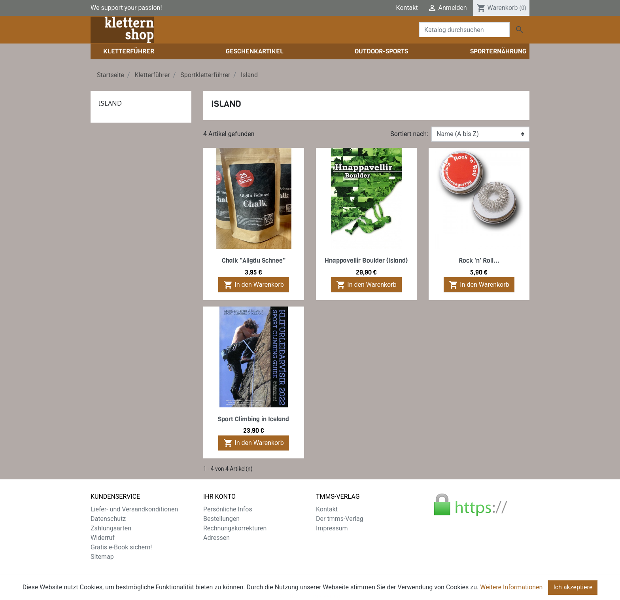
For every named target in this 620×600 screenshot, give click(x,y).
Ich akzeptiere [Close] (572, 592)
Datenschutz (108, 518)
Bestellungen (221, 518)
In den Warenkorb (253, 285)
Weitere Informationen (511, 592)
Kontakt (407, 7)
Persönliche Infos (227, 509)
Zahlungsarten (111, 528)
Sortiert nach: (409, 134)
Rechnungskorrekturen (235, 528)
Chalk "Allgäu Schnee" (253, 260)
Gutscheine (219, 547)
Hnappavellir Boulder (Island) (366, 260)
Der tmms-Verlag (339, 518)
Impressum (332, 528)
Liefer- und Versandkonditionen (134, 509)
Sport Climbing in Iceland (253, 419)
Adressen (216, 537)
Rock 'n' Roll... (479, 260)
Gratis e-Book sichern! (121, 547)
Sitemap (102, 556)
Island (110, 103)
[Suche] (464, 29)
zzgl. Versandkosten (248, 576)
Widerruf (103, 537)
